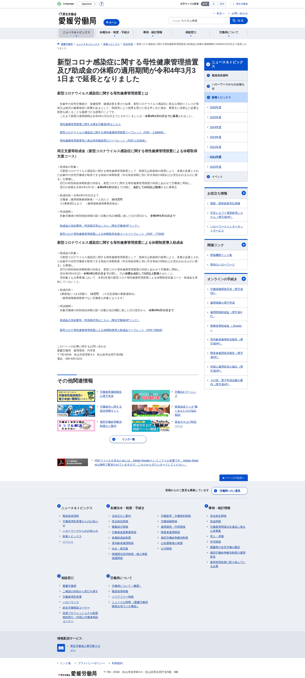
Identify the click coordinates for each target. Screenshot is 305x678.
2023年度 (215, 137)
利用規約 (117, 655)
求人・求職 (217, 532)
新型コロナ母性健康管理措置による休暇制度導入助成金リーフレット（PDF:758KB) (111, 330)
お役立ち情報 (226, 193)
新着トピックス (221, 97)
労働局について (123, 571)
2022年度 (215, 147)
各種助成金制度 (121, 533)
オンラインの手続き (226, 279)
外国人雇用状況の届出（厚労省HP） (226, 369)
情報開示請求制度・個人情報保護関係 (129, 551)
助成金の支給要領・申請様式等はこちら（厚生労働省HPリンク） (100, 225)
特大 (222, 4)
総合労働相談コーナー (76, 600)
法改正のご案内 (121, 511)
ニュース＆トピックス (227, 64)
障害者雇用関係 (170, 527)
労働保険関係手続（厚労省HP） (226, 291)
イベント (217, 176)
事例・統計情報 (221, 505)
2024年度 (215, 127)
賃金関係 (215, 517)
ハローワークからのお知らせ (228, 86)
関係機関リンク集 (221, 255)
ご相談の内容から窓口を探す (80, 583)
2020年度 (215, 166)
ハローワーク (71, 594)
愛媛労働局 (69, 578)
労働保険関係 (169, 517)
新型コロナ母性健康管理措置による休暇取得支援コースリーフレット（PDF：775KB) (112, 233)
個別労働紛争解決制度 (174, 533)
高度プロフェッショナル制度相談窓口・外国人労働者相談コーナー (80, 609)
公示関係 (166, 544)
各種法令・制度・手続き (129, 505)
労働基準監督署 (72, 589)
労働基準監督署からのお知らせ (80, 519)
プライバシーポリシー (91, 655)
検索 (241, 20)
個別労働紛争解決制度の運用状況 (227, 550)
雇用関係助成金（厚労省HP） (226, 315)
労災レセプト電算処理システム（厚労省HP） (226, 215)
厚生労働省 (242, 4)
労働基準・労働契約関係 (176, 511)
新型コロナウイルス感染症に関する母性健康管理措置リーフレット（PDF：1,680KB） (113, 132)
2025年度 (215, 117)
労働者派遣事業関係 (124, 527)
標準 (205, 4)
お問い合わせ (239, 13)
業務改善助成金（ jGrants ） (226, 328)
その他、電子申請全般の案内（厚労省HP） (226, 383)
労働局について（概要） (127, 578)
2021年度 (215, 156)
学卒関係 (215, 537)
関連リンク (226, 245)
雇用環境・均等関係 (173, 522)
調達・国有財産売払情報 (225, 203)
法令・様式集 (120, 544)
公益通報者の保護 (172, 538)
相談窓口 (69, 571)
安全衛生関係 (120, 517)
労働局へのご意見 (230, 489)
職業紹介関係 (120, 522)
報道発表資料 (220, 75)
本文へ (220, 13)
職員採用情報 (120, 583)
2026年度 (215, 107)
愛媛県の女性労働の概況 (225, 542)
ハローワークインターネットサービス (226, 228)
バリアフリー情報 (123, 589)
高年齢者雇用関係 (123, 538)
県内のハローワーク (222, 265)
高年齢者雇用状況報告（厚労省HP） (226, 342)
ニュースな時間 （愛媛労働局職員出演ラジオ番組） (130, 596)
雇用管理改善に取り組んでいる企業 (227, 560)
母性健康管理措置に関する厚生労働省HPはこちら (90, 124)
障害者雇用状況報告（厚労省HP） (226, 355)
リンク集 (65, 655)
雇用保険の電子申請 (222, 303)
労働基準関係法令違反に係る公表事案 (227, 524)
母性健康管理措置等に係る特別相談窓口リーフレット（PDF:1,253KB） (103, 140)
